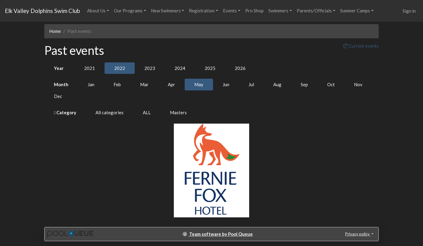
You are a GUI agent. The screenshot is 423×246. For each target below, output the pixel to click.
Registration (202, 10)
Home (55, 31)
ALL (147, 112)
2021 (89, 68)
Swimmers (278, 10)
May (198, 84)
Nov (358, 84)
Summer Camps (355, 10)
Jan (91, 84)
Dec (58, 96)
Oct (331, 84)
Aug (277, 84)
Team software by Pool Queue (218, 234)
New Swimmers (166, 10)
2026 (240, 68)
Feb (117, 84)
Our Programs (128, 10)
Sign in (409, 11)
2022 (119, 68)
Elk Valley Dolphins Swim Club (42, 10)
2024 (179, 68)
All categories (110, 112)
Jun (226, 84)
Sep (304, 84)
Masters (178, 112)
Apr (171, 84)
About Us (96, 10)
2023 (149, 68)
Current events (361, 46)
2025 (210, 68)
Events (230, 10)
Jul (251, 84)
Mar (144, 84)
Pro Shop (254, 10)
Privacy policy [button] (358, 234)
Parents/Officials (314, 10)
